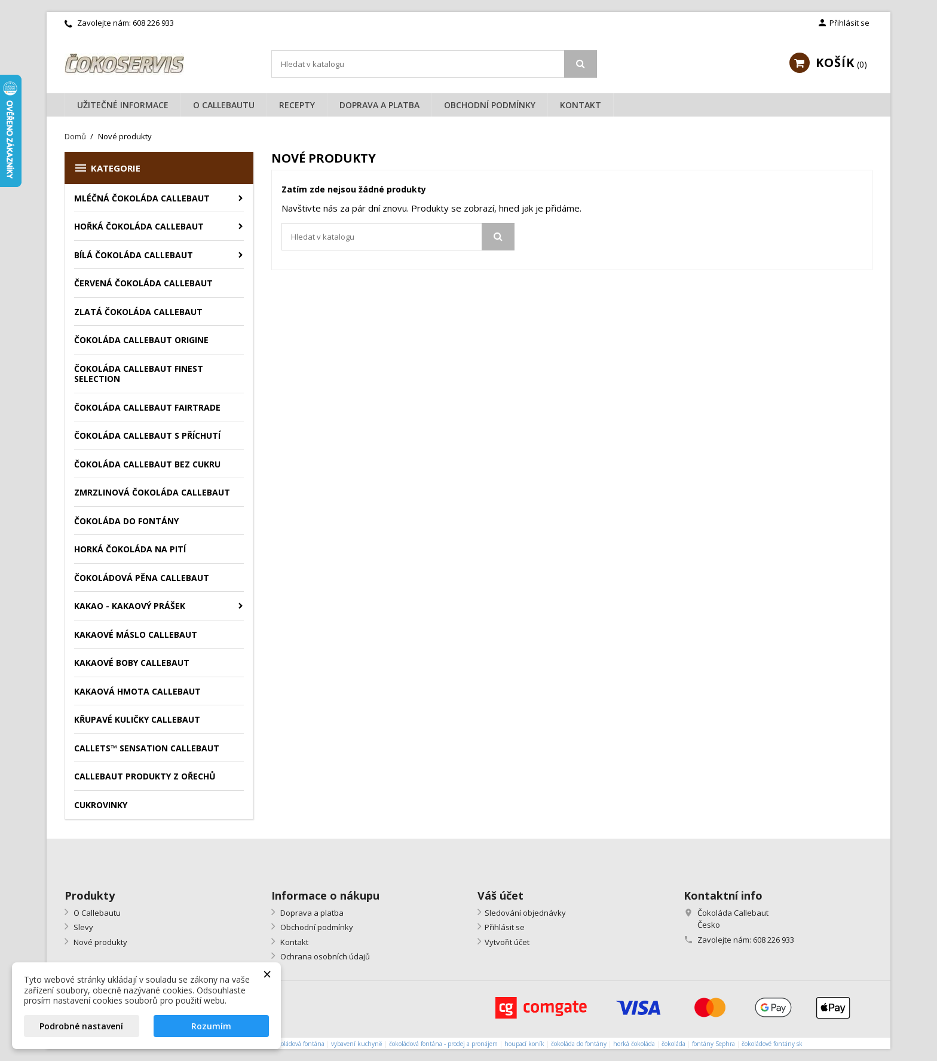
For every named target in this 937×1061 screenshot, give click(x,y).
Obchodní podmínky (489, 105)
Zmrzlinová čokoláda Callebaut (152, 492)
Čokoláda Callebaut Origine (141, 339)
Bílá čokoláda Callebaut (133, 255)
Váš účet (500, 895)
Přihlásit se (505, 927)
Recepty (297, 105)
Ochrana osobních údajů (324, 956)
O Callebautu (224, 105)
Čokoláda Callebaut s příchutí (147, 435)
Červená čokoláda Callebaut (143, 283)
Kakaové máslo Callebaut (135, 634)
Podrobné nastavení (81, 1026)
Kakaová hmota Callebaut (137, 691)
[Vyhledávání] (434, 64)
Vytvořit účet (507, 942)
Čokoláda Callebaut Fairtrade (147, 407)
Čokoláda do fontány (126, 521)
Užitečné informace (123, 105)
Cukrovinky (100, 805)
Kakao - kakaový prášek (129, 605)
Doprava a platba (379, 105)
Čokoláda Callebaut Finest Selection (138, 374)
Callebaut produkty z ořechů (145, 776)
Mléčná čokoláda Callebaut (142, 198)
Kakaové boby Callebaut (131, 662)
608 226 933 (153, 22)
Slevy (82, 927)
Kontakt (580, 105)
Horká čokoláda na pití (130, 549)
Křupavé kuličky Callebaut (137, 719)
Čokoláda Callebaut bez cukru (147, 464)
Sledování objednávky (525, 912)
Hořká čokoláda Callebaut (139, 226)
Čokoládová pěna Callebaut (141, 577)
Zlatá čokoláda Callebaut (138, 311)
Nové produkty (99, 942)
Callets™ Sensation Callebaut (146, 748)
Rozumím (211, 1026)
